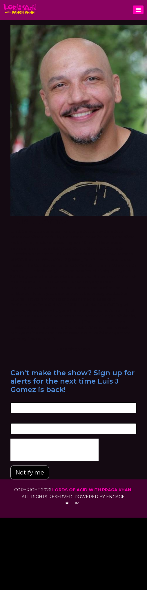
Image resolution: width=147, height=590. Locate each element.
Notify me (29, 472)
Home (73, 503)
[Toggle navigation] (138, 10)
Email (15, 399)
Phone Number (24, 420)
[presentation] (54, 450)
